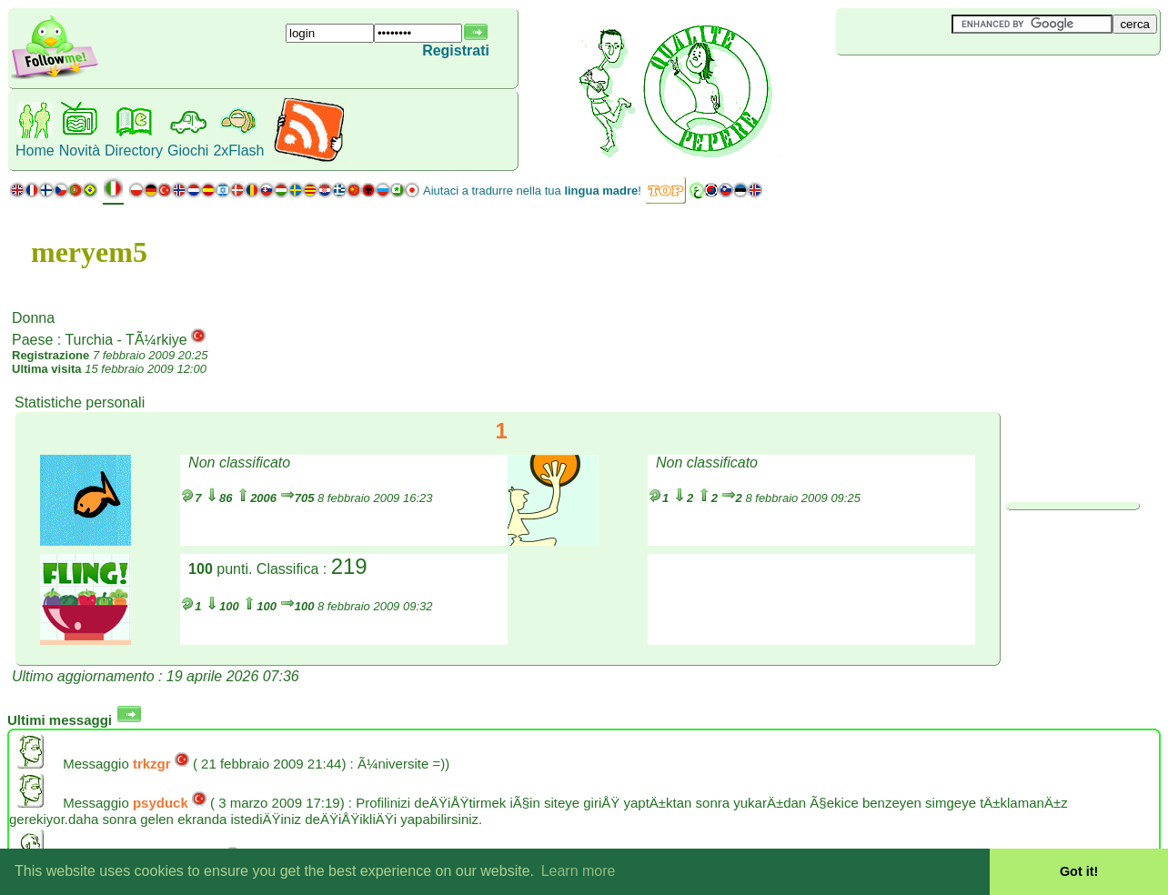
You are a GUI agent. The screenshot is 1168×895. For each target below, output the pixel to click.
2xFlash (238, 150)
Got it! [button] (1079, 871)
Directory (134, 150)
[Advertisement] (944, 85)
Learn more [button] (578, 871)
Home (35, 150)
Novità (79, 150)
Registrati (455, 50)
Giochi (187, 150)
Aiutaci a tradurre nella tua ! (532, 190)
